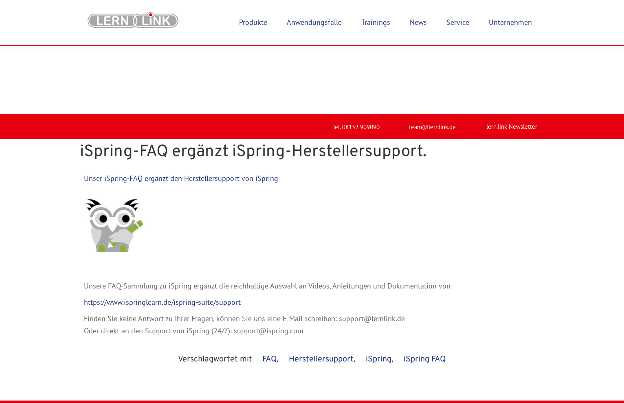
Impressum (314, 356)
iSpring (378, 291)
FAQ (269, 291)
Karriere (232, 379)
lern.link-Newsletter (511, 59)
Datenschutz (316, 379)
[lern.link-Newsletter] (476, 55)
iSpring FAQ (425, 291)
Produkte (234, 356)
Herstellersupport (321, 291)
